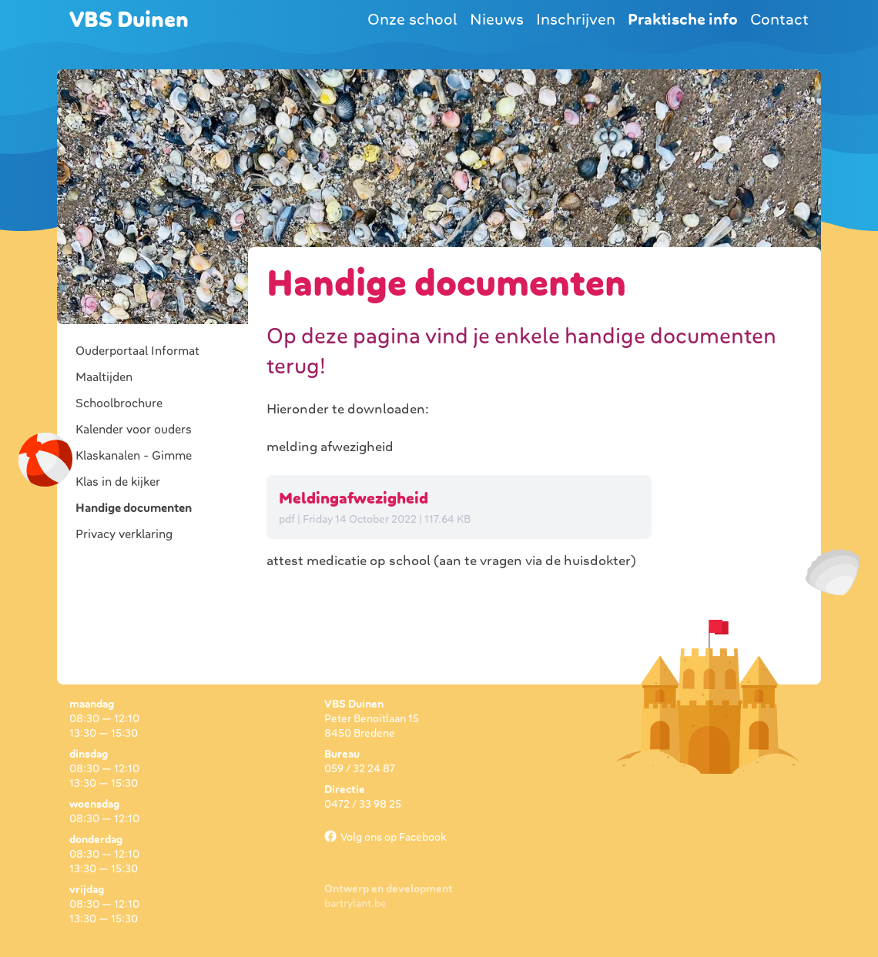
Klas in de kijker (117, 481)
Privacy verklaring (124, 534)
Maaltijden (103, 377)
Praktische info (683, 19)
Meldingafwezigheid (353, 498)
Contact (779, 19)
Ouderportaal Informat (137, 351)
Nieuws (497, 19)
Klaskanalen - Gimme (133, 455)
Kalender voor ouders (133, 429)
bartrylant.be (355, 903)
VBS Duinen (129, 20)
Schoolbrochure (119, 403)
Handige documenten (133, 508)
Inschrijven (575, 19)
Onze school (412, 19)
